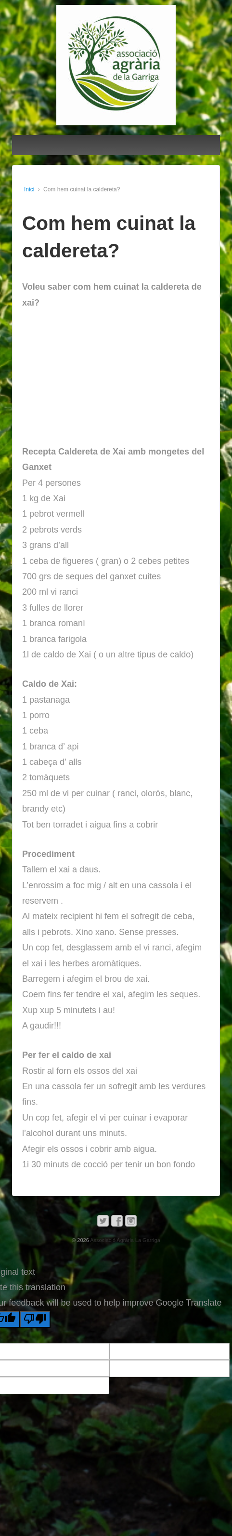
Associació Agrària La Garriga (124, 1240)
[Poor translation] (35, 1319)
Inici (29, 189)
